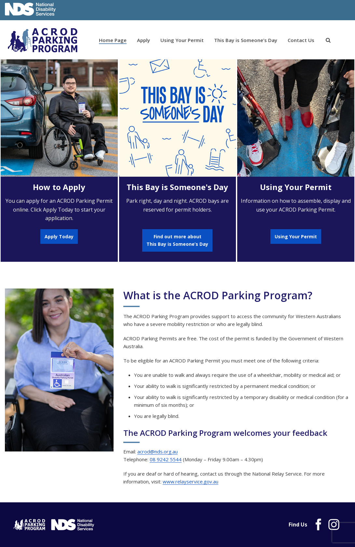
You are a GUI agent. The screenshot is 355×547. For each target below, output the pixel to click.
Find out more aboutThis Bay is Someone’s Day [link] (177, 240)
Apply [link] (143, 40)
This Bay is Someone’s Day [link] (245, 40)
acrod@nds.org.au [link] (157, 451)
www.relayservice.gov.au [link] (190, 481)
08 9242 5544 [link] (166, 459)
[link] (328, 40)
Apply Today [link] (59, 236)
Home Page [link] (113, 40)
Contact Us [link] (301, 40)
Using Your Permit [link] (182, 40)
